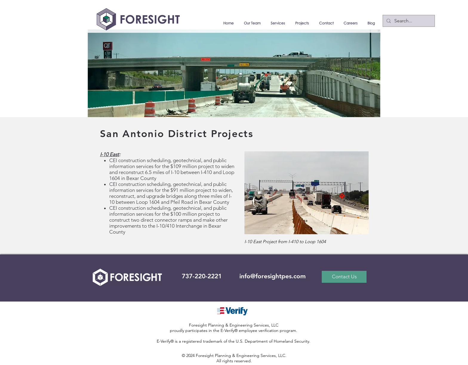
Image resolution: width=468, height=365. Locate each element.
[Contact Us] (344, 277)
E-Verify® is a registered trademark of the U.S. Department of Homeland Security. (233, 341)
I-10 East (109, 154)
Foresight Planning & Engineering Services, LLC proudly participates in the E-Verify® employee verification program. (233, 327)
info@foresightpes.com (272, 276)
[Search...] (408, 21)
